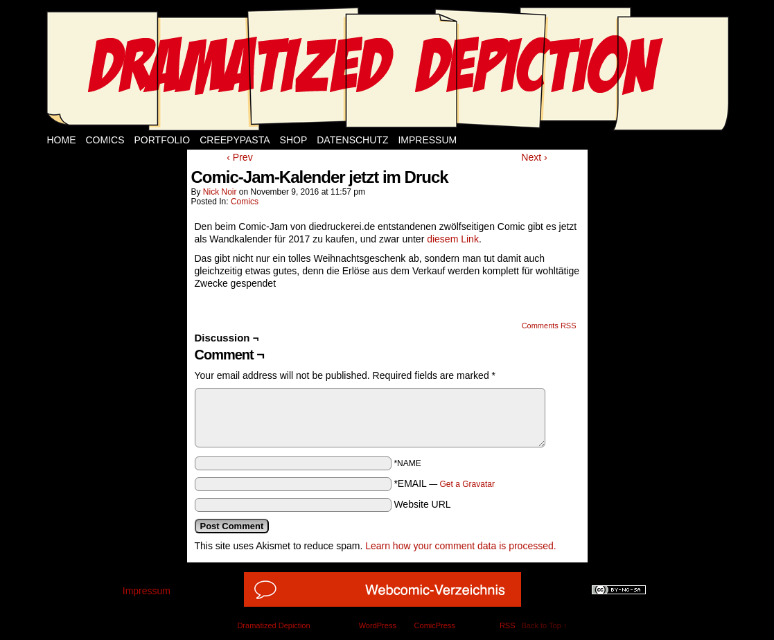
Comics (105, 139)
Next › (534, 157)
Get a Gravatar (467, 484)
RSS (508, 625)
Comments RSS (549, 325)
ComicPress (434, 625)
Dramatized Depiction (273, 625)
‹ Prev (239, 157)
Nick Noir (220, 192)
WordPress (377, 625)
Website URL (422, 504)
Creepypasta (235, 139)
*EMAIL (444, 483)
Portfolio (162, 139)
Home (61, 139)
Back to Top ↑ (545, 625)
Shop (294, 139)
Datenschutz (352, 139)
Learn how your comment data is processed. (460, 545)
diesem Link (453, 239)
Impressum (427, 139)
